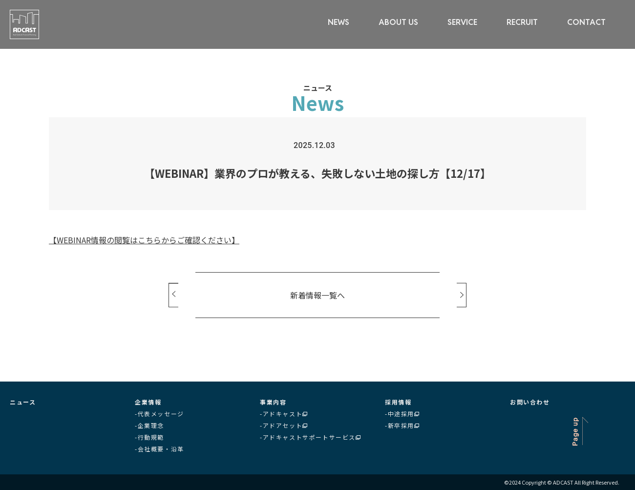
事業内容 (273, 402)
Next (461, 295)
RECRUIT (522, 22)
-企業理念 (149, 425)
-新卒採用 (402, 425)
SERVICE (462, 22)
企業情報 (148, 402)
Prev (173, 295)
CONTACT (586, 22)
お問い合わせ (530, 402)
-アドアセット (283, 425)
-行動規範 (149, 437)
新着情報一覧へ (317, 295)
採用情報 (398, 402)
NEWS (338, 22)
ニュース (23, 402)
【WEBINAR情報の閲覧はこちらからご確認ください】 (144, 240)
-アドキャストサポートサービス (310, 437)
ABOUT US (398, 22)
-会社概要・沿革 (159, 449)
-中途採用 (402, 413)
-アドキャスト (283, 413)
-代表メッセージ (159, 413)
